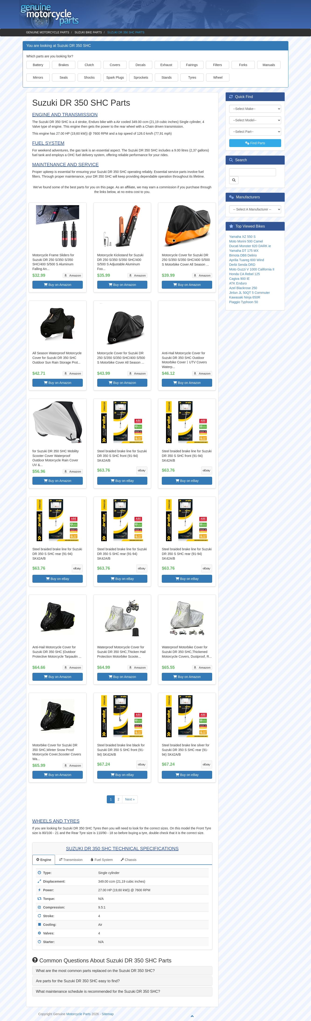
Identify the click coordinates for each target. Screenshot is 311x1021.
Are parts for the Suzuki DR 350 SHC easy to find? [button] (78, 981)
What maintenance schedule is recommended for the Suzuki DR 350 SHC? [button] (98, 991)
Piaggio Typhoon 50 (243, 302)
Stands (167, 77)
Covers (115, 65)
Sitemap (108, 1014)
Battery (38, 65)
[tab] (122, 970)
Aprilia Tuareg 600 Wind (246, 260)
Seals (63, 77)
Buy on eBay (122, 481)
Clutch (89, 65)
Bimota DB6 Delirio (243, 255)
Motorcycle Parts (78, 1014)
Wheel (218, 77)
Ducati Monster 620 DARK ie (250, 246)
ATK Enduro (238, 283)
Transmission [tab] (71, 860)
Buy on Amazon (57, 285)
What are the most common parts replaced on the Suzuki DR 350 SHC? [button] (95, 971)
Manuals (269, 65)
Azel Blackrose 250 (243, 288)
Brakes (64, 65)
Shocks (89, 77)
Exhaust (166, 65)
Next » (130, 799)
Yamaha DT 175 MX (244, 251)
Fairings (192, 65)
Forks (243, 65)
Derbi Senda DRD (242, 265)
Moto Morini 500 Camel (246, 241)
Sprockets (141, 77)
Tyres (192, 77)
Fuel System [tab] (101, 860)
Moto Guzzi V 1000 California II (251, 269)
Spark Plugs (115, 77)
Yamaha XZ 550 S (242, 237)
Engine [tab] (43, 860)
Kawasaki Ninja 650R (244, 297)
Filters (217, 65)
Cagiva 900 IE (239, 279)
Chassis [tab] (129, 860)
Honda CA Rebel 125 (244, 274)
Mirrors (38, 77)
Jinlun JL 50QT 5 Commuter (249, 293)
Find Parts (255, 143)
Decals (141, 65)
